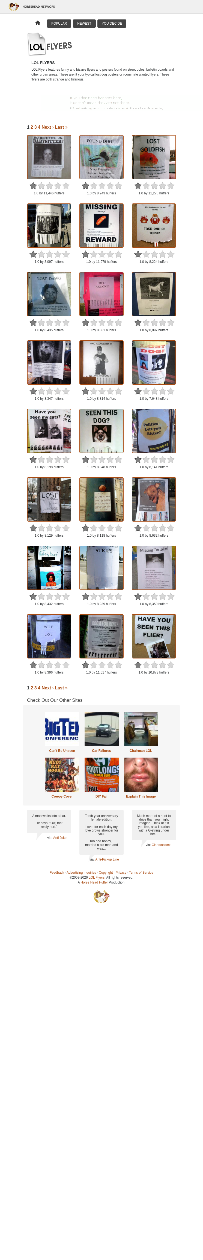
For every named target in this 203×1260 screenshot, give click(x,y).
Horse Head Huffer (94, 882)
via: (50, 838)
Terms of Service (141, 872)
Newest (84, 23)
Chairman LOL (141, 751)
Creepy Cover (62, 796)
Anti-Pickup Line (107, 859)
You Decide (112, 23)
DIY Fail (101, 796)
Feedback (57, 872)
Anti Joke (60, 838)
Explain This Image (141, 796)
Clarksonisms (161, 845)
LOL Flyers (97, 877)
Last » (61, 127)
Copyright (106, 872)
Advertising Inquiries (81, 872)
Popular (59, 23)
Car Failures (101, 751)
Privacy (121, 872)
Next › (47, 127)
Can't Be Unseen (62, 751)
